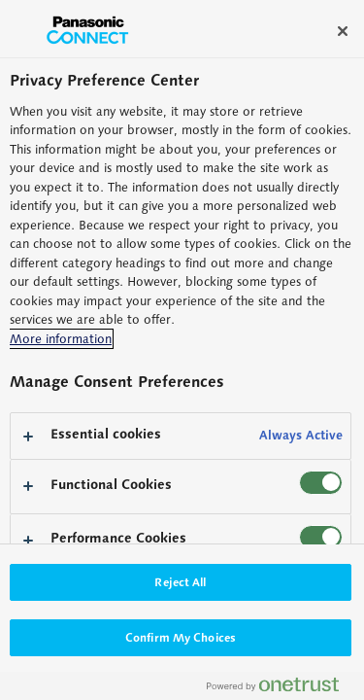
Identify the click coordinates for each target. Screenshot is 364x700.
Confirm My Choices (180, 637)
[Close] (342, 31)
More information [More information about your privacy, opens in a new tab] (61, 339)
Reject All (180, 582)
